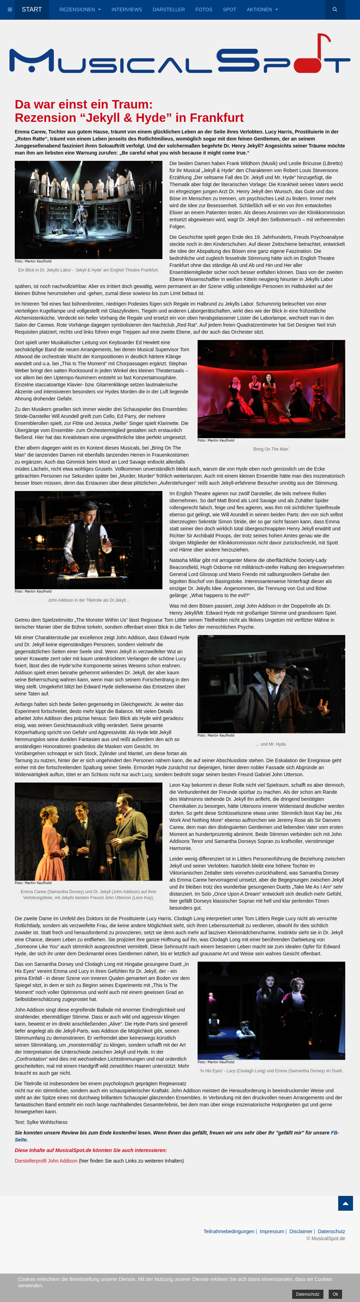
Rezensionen (80, 9)
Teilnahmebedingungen (229, 1231)
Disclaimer (301, 1231)
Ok (335, 1294)
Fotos (203, 9)
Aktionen (262, 9)
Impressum (272, 1231)
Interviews (126, 9)
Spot (229, 9)
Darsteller (169, 9)
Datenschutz (331, 1231)
